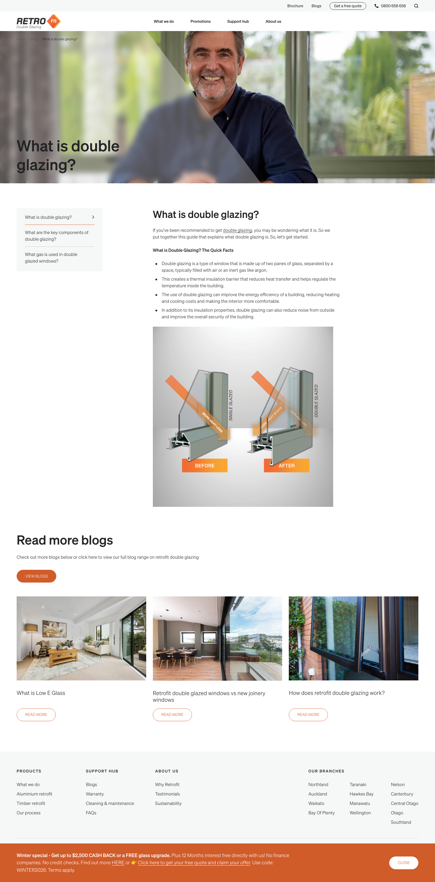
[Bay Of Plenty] (321, 812)
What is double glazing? (59, 39)
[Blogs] (91, 784)
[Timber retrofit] (31, 803)
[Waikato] (316, 803)
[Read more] (36, 714)
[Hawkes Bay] (362, 794)
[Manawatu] (360, 803)
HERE (118, 863)
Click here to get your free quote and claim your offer (194, 863)
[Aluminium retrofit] (34, 794)
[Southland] (401, 822)
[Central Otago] (404, 803)
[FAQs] (91, 812)
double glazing (237, 230)
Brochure (295, 5)
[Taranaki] (358, 784)
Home (21, 39)
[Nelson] (398, 784)
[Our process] (29, 812)
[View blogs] (36, 576)
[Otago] (397, 812)
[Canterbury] (402, 794)
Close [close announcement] (404, 862)
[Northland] (318, 784)
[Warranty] (95, 794)
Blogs (316, 5)
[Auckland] (317, 794)
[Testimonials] (167, 794)
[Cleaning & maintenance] (110, 803)
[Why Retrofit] (167, 784)
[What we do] (28, 784)
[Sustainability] (168, 803)
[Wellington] (360, 812)
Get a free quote (347, 5)
